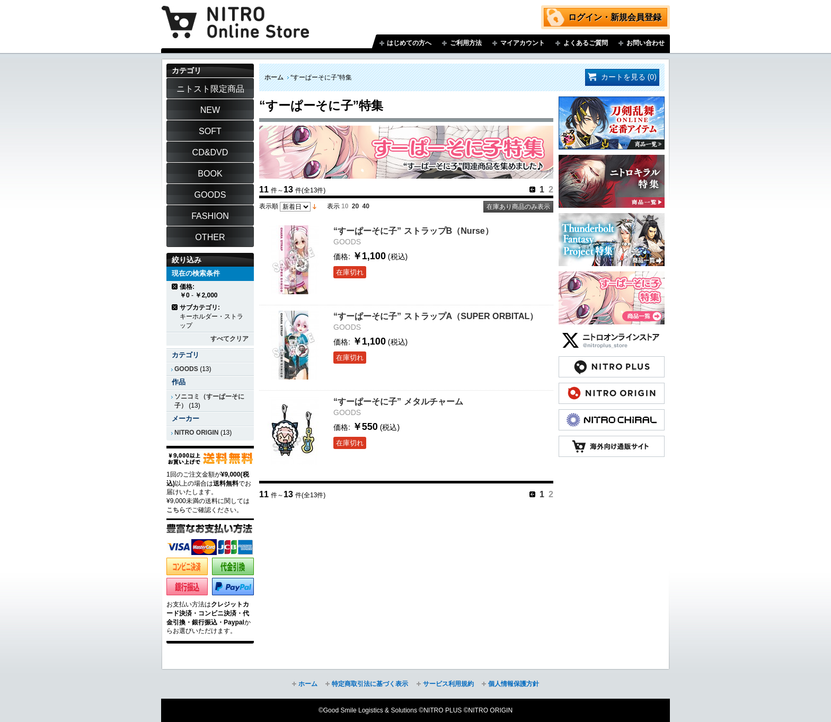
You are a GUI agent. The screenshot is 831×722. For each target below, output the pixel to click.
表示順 (268, 206)
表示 (333, 206)
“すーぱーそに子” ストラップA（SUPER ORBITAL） (435, 316)
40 (366, 206)
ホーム (274, 77)
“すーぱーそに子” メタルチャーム (398, 401)
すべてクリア (229, 338)
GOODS (186, 369)
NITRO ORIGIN (196, 432)
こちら (175, 510)
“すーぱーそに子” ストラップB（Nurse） (413, 230)
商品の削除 (175, 286)
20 (355, 206)
